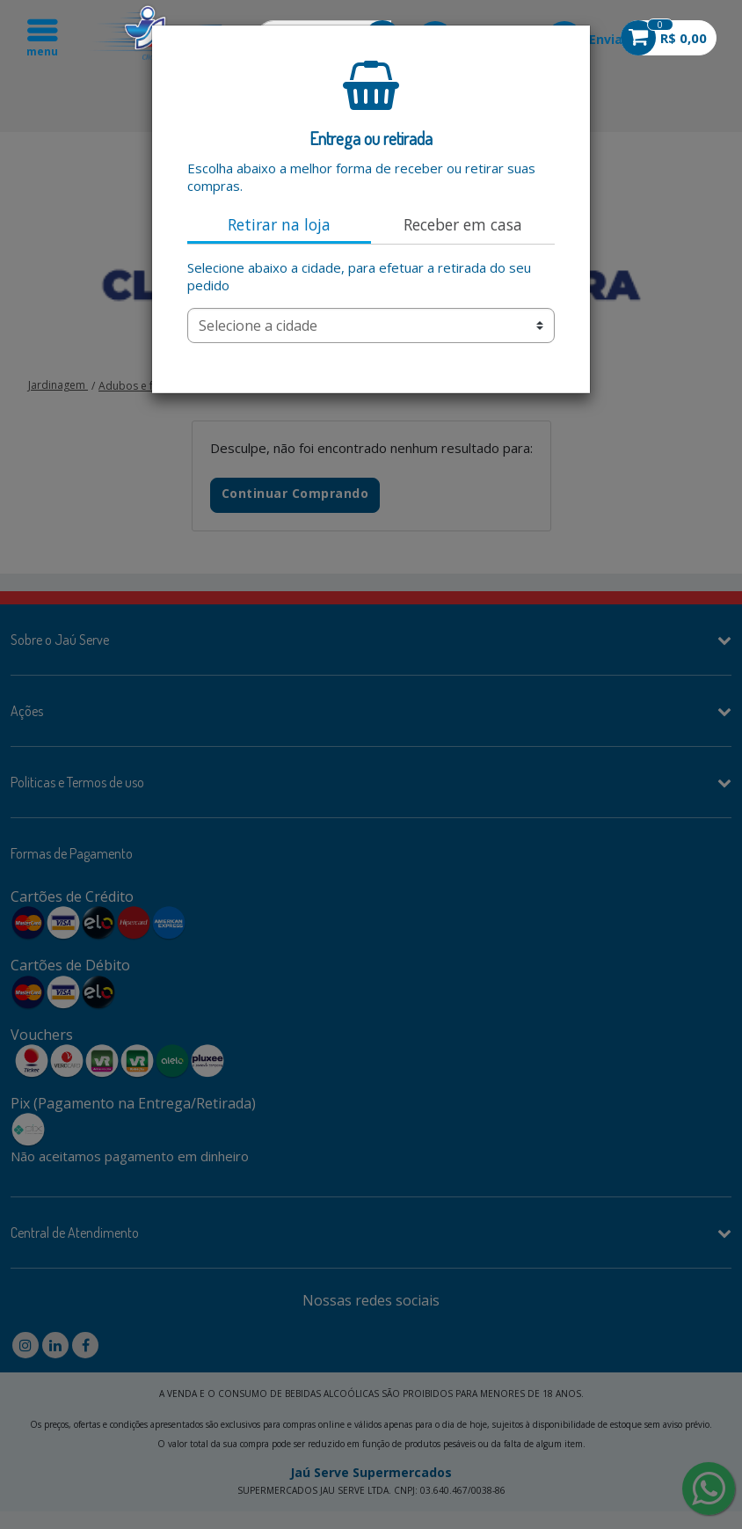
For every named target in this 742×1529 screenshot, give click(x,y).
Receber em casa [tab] (463, 224)
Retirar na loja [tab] (279, 224)
